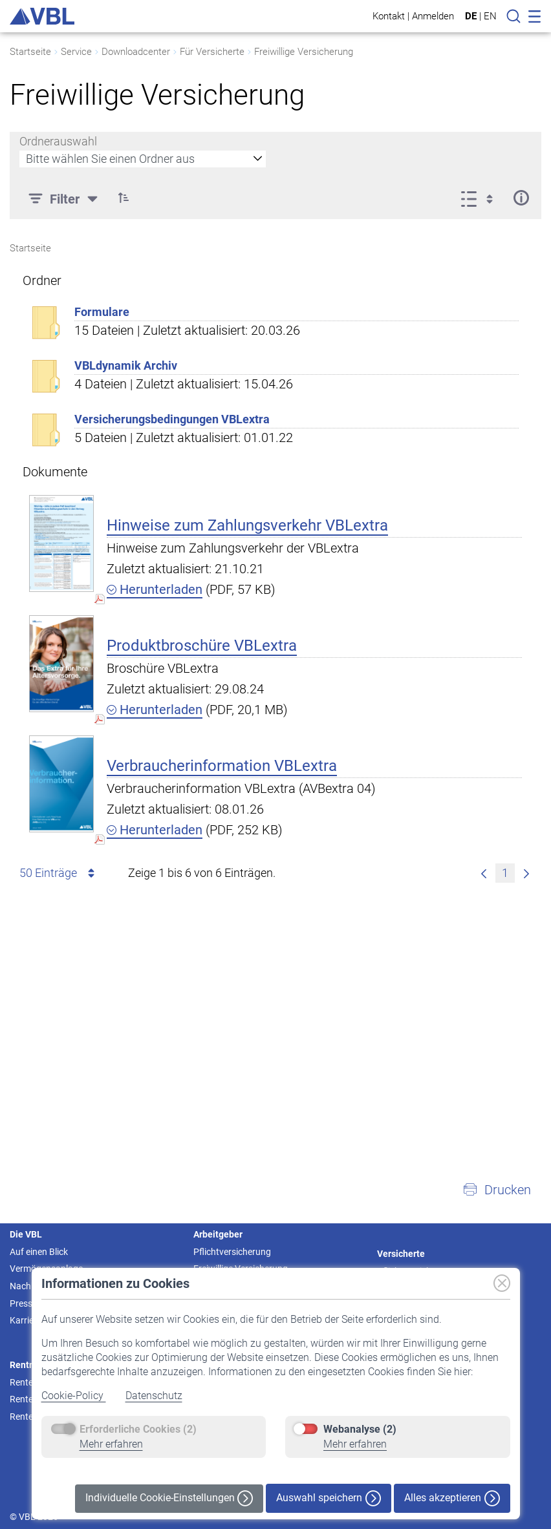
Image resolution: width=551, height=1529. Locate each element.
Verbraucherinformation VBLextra (222, 766)
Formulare (101, 312)
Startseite (30, 52)
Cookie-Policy (73, 1395)
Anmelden (433, 15)
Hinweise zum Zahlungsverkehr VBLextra (247, 525)
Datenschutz (153, 1395)
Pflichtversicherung (232, 1252)
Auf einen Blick (39, 1252)
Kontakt (389, 15)
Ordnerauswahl (58, 141)
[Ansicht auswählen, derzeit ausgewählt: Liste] (481, 197)
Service (76, 52)
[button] (123, 197)
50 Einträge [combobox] (59, 873)
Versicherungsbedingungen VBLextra (172, 419)
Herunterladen (154, 589)
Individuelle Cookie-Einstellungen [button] (169, 1498)
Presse (23, 1303)
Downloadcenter (136, 52)
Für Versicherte (212, 52)
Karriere (25, 1320)
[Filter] (64, 197)
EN (490, 16)
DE (471, 16)
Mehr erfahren (111, 1444)
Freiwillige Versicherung (303, 52)
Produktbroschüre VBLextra (202, 646)
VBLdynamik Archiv (125, 365)
